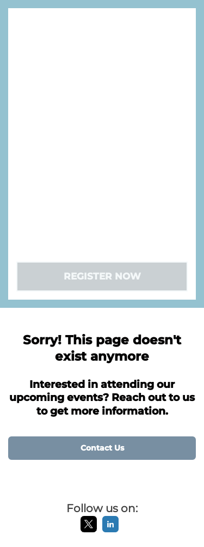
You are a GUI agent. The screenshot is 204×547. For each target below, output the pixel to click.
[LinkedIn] (110, 530)
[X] (89, 530)
